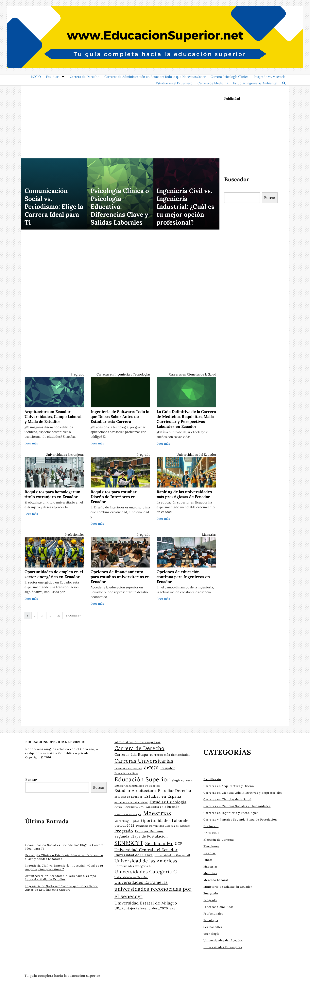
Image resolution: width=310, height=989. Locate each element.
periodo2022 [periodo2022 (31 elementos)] (124, 825)
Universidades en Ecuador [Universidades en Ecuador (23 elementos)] (131, 877)
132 (58, 615)
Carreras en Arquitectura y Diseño (228, 786)
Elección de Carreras (218, 839)
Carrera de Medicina (213, 83)
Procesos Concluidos (218, 907)
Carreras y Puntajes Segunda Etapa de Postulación (240, 819)
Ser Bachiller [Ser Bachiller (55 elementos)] (159, 843)
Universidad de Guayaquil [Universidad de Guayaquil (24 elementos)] (172, 855)
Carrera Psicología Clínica (230, 77)
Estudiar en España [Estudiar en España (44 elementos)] (162, 796)
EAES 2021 (211, 833)
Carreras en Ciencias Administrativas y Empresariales (242, 792)
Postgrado (210, 893)
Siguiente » (73, 615)
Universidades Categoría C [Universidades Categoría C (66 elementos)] (145, 871)
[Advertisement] (120, 119)
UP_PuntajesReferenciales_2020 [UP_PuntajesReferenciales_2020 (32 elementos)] (141, 908)
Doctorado (210, 826)
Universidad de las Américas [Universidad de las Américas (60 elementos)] (145, 861)
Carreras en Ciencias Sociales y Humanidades (236, 806)
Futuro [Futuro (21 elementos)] (118, 807)
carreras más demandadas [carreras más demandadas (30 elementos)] (170, 755)
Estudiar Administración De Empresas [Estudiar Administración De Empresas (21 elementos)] (137, 785)
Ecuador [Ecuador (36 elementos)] (168, 768)
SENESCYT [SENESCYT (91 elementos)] (128, 842)
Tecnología (211, 933)
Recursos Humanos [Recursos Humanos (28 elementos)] (149, 831)
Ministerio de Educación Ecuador (227, 886)
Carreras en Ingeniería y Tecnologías (123, 374)
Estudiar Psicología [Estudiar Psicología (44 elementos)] (168, 802)
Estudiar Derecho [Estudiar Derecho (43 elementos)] (174, 790)
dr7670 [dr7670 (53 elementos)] (151, 768)
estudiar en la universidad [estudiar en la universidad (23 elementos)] (131, 802)
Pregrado (77, 374)
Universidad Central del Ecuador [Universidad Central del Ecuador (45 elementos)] (146, 849)
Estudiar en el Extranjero (174, 83)
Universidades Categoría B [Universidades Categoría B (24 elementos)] (132, 866)
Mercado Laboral (215, 880)
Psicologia (210, 920)
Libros (208, 860)
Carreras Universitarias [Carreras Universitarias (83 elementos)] (143, 761)
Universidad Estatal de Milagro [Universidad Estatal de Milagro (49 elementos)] (145, 903)
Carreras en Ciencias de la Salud (192, 374)
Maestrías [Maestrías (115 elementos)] (157, 813)
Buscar (269, 197)
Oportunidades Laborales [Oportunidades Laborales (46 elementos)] (166, 820)
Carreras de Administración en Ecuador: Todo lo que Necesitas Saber (155, 77)
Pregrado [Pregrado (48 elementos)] (123, 830)
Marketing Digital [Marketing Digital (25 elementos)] (126, 821)
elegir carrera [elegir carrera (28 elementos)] (182, 780)
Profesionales (74, 534)
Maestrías (209, 534)
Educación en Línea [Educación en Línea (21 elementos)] (126, 773)
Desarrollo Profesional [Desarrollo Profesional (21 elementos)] (128, 768)
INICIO (36, 77)
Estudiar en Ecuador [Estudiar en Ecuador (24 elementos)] (128, 796)
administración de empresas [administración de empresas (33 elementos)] (137, 742)
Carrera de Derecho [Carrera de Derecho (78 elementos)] (139, 748)
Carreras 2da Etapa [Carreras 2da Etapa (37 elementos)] (131, 754)
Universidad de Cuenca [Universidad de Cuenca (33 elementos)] (133, 855)
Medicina (210, 873)
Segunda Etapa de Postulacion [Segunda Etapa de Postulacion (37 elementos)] (141, 836)
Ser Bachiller (212, 927)
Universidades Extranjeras (65, 454)
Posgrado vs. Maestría (269, 77)
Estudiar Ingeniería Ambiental (255, 83)
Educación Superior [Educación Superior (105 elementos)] (142, 779)
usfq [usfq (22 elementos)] (172, 908)
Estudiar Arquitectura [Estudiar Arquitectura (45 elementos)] (135, 790)
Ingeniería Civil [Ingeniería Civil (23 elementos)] (134, 806)
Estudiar (52, 77)
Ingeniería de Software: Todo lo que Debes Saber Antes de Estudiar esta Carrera (61, 887)
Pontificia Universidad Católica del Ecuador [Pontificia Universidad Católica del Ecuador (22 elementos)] (163, 825)
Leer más (31, 443)
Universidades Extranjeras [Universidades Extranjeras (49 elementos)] (141, 882)
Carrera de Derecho (84, 77)
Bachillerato (212, 779)
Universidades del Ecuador (196, 454)
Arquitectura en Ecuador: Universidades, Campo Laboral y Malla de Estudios (60, 877)
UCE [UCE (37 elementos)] (178, 843)
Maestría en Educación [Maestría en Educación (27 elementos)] (162, 806)
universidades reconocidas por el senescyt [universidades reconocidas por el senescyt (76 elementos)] (153, 893)
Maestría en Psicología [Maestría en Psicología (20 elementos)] (127, 814)
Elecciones (211, 846)
